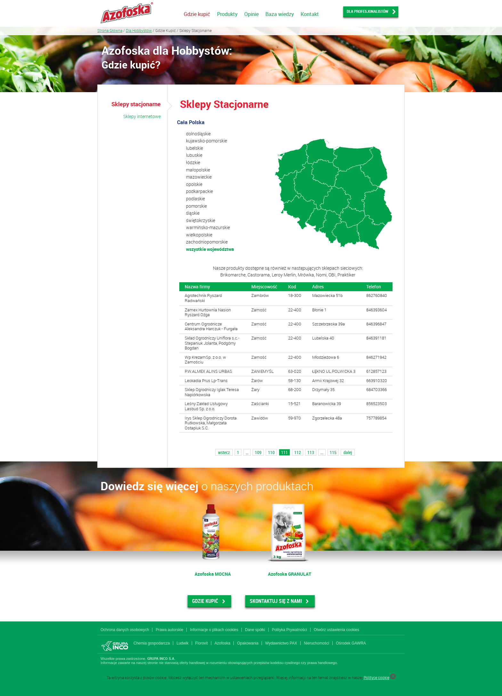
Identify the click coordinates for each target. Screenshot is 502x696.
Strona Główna (109, 30)
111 (284, 452)
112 (297, 452)
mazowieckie (199, 177)
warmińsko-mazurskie (208, 227)
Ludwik (182, 643)
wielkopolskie (199, 235)
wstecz (224, 452)
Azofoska (222, 643)
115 (333, 452)
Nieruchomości (316, 643)
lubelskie (194, 148)
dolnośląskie (198, 134)
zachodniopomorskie (207, 242)
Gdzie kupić (197, 14)
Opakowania (247, 643)
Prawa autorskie (169, 630)
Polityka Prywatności (289, 630)
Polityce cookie (376, 677)
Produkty (227, 14)
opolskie (194, 184)
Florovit (201, 643)
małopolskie (198, 170)
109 (258, 452)
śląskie (192, 213)
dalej (348, 452)
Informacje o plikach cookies (214, 630)
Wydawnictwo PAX (281, 643)
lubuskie (194, 155)
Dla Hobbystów (139, 30)
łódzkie (193, 162)
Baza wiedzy (279, 14)
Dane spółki (255, 630)
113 (310, 452)
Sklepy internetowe (142, 116)
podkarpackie (199, 191)
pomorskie (196, 206)
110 (271, 452)
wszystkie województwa (210, 249)
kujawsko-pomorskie (206, 141)
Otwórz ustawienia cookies (336, 630)
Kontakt (310, 14)
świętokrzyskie (200, 220)
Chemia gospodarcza (152, 643)
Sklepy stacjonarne (136, 104)
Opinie (251, 14)
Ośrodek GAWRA (351, 643)
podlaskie (195, 199)
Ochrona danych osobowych (125, 630)
